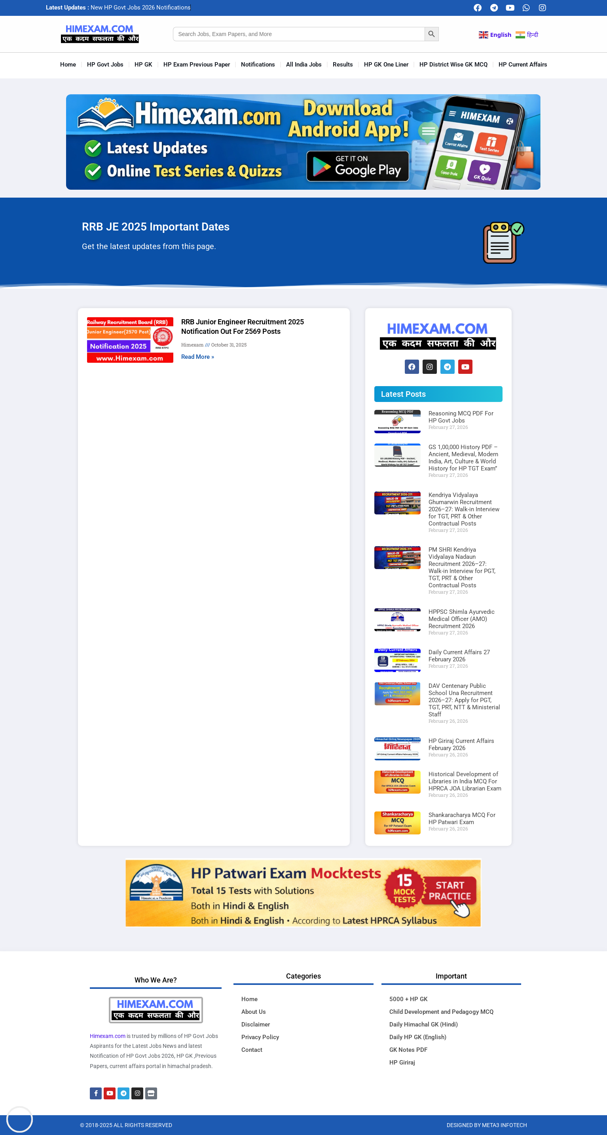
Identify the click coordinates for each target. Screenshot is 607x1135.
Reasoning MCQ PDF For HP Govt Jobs (461, 417)
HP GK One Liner (386, 64)
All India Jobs (304, 64)
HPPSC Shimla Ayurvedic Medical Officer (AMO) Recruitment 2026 (462, 619)
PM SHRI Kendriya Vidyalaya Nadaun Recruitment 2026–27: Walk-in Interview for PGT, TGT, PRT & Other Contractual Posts (462, 567)
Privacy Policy (260, 1037)
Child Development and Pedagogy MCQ (441, 1011)
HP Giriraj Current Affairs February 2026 (461, 744)
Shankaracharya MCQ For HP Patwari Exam (462, 818)
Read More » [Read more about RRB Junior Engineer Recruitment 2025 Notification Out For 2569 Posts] (197, 356)
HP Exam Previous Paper (196, 64)
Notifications (258, 64)
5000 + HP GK (408, 999)
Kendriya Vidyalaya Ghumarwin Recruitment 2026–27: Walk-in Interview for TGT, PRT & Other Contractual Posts (464, 509)
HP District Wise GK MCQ (453, 64)
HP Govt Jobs (105, 64)
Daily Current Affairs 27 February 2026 (459, 656)
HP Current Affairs (523, 64)
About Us (253, 1011)
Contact (251, 1049)
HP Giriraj (402, 1062)
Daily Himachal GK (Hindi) (423, 1024)
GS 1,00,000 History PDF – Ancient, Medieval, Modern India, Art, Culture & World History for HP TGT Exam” (463, 458)
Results (343, 64)
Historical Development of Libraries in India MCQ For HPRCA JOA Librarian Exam (465, 781)
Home (68, 64)
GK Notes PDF (408, 1049)
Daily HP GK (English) (417, 1037)
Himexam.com (107, 1036)
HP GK (143, 64)
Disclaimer (255, 1024)
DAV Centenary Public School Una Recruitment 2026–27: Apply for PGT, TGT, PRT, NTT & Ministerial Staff (464, 700)
